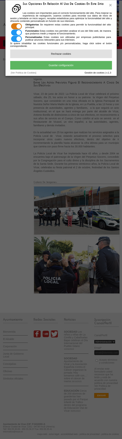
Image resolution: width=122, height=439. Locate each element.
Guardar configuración (61, 65)
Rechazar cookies (61, 53)
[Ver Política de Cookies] (23, 72)
